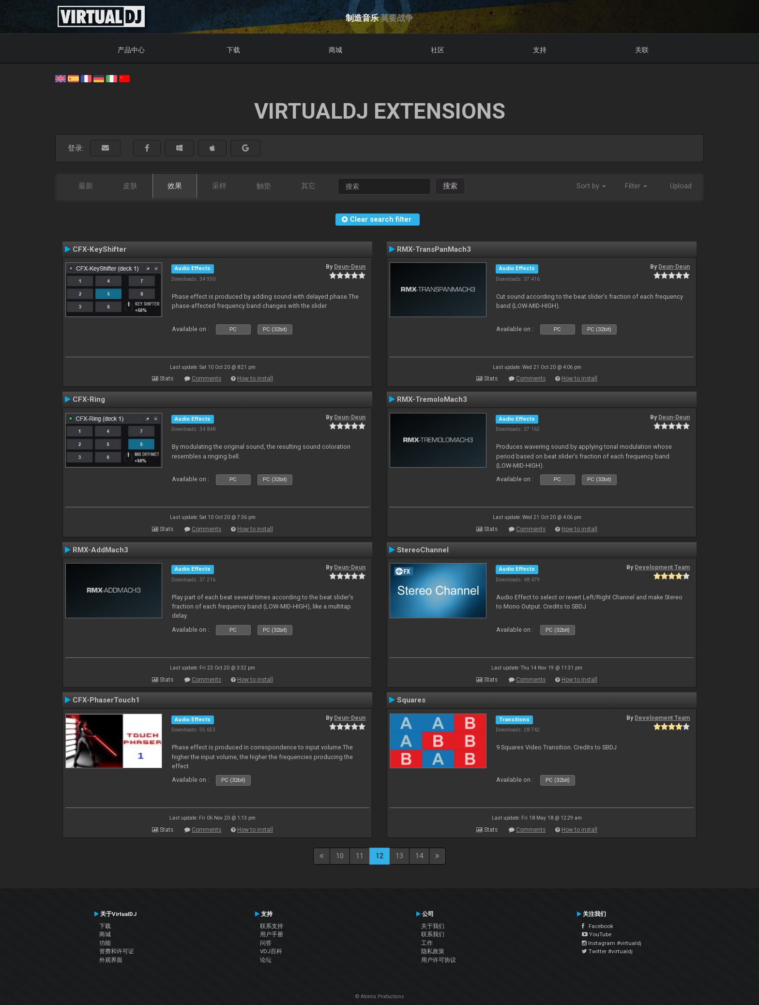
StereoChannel (423, 550)
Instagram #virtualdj (611, 943)
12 (379, 856)
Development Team (662, 567)
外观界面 (110, 960)
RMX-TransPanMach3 (434, 249)
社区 (437, 50)
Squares (411, 700)
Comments (206, 378)
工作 (427, 943)
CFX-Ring (89, 399)
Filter (636, 186)
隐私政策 (432, 951)
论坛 (266, 960)
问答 (266, 943)
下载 (233, 50)
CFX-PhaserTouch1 (106, 700)
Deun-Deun (349, 266)
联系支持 (271, 926)
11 (360, 856)
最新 (85, 186)
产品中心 (131, 50)
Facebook (597, 926)
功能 (105, 943)
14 (419, 856)
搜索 (450, 186)
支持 (539, 50)
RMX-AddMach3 (100, 550)
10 (340, 856)
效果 (174, 186)
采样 (219, 186)
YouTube (596, 934)
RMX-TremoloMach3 (432, 399)
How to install (255, 378)
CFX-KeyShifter (99, 249)
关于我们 (432, 926)
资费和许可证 (116, 951)
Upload (681, 186)
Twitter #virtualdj (607, 951)
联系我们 (432, 934)
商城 (335, 50)
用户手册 (271, 934)
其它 (308, 186)
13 (399, 856)
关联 (642, 50)
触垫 (264, 186)
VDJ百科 (271, 951)
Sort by (591, 186)
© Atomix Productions (379, 996)
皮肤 (130, 186)
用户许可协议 (438, 960)
